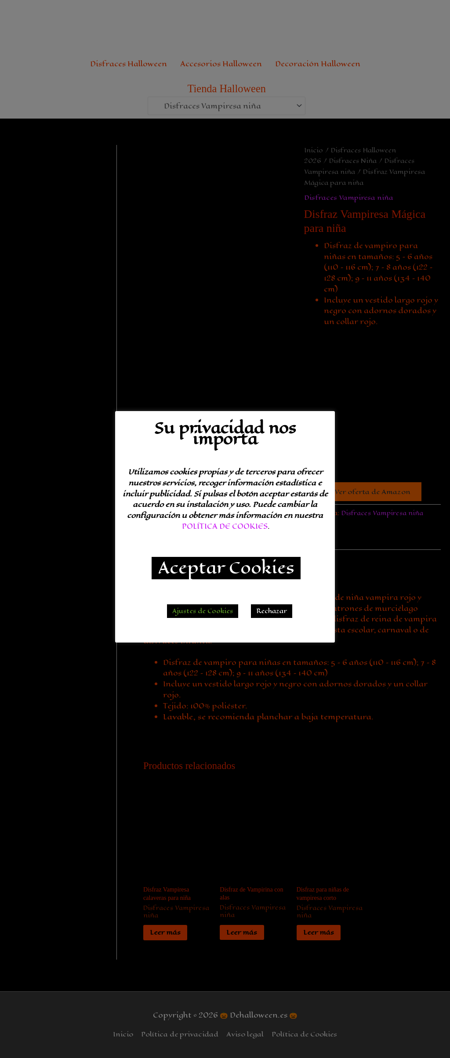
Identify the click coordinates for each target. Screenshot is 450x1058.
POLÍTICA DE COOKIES (225, 526)
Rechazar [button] (271, 611)
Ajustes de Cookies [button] (202, 611)
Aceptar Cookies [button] (226, 568)
